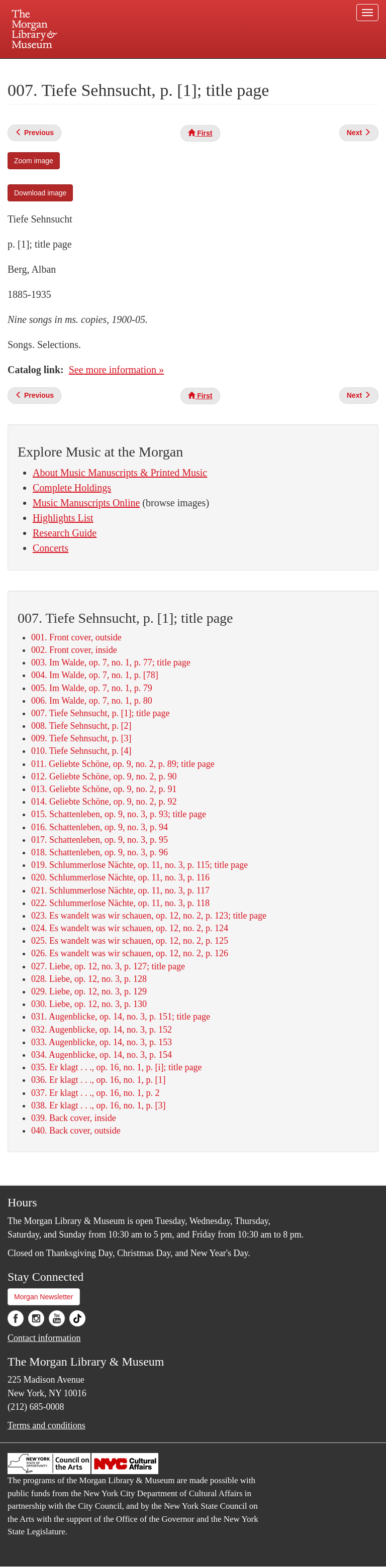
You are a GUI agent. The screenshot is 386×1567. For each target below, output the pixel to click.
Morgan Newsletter (43, 1297)
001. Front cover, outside (76, 637)
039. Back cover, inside (73, 1118)
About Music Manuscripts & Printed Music (120, 472)
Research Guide (64, 532)
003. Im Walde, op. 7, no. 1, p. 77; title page (110, 662)
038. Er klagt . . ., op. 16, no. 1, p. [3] (98, 1105)
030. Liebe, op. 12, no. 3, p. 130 (89, 1004)
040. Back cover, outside (76, 1131)
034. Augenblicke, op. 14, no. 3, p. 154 (101, 1055)
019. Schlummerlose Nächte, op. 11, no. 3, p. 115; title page (139, 865)
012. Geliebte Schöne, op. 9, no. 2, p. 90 (103, 776)
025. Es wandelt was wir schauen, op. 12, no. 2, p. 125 (129, 941)
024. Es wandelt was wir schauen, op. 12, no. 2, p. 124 (129, 928)
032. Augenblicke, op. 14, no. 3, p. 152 (101, 1030)
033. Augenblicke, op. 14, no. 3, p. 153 (101, 1042)
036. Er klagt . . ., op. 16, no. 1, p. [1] (98, 1080)
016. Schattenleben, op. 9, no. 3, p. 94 (99, 827)
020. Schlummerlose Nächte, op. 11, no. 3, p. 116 (120, 877)
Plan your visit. (73, 67)
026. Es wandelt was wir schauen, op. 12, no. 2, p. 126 (129, 953)
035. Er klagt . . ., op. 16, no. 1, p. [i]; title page (116, 1067)
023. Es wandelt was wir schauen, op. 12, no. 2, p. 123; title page (148, 916)
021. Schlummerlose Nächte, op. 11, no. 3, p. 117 (120, 890)
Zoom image (33, 161)
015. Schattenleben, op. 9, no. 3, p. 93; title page (118, 814)
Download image (40, 193)
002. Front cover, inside (74, 650)
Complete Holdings (72, 487)
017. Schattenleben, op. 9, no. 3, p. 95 (99, 840)
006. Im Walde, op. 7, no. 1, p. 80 (91, 701)
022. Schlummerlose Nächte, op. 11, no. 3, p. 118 (120, 903)
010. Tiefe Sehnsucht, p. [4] (81, 751)
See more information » (116, 369)
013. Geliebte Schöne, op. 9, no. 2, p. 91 (103, 789)
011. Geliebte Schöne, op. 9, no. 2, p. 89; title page (123, 764)
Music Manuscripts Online (86, 502)
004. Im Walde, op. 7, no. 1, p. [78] (94, 675)
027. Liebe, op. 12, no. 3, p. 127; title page (108, 966)
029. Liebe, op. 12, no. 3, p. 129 (89, 991)
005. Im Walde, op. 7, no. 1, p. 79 (91, 688)
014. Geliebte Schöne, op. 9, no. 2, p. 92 (103, 802)
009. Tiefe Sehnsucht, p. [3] (81, 738)
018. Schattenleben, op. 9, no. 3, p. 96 (99, 852)
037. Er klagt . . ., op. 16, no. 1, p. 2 (95, 1093)
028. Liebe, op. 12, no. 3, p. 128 (89, 979)
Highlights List (63, 517)
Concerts (50, 547)
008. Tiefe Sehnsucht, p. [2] (81, 726)
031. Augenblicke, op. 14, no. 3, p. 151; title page (120, 1017)
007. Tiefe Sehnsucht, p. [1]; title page (100, 713)
